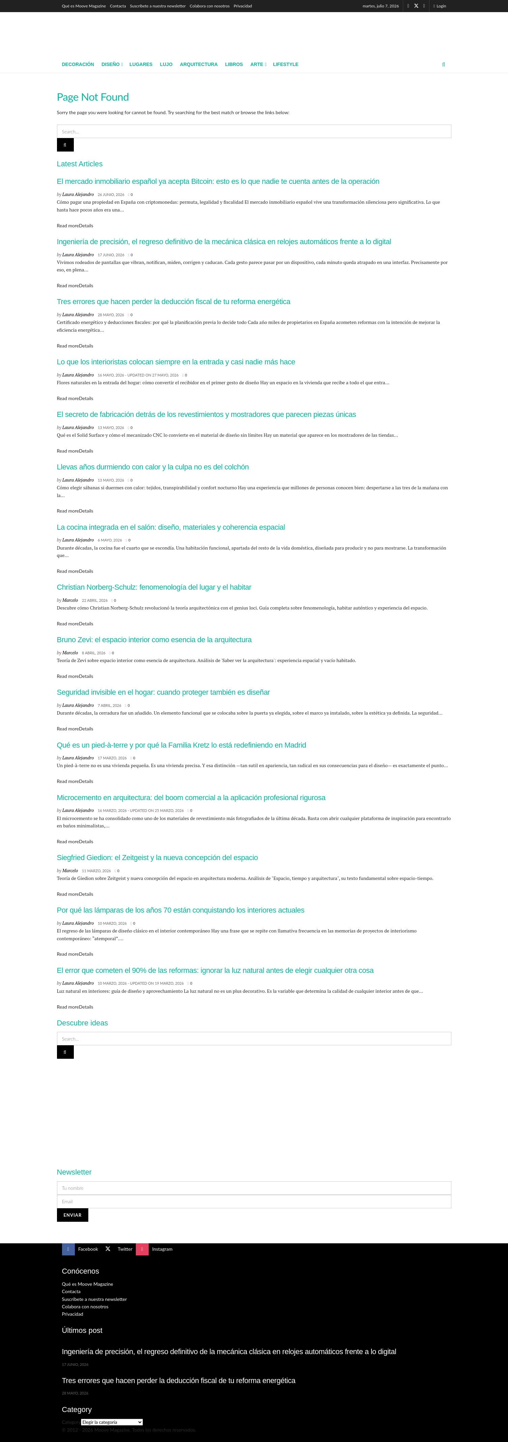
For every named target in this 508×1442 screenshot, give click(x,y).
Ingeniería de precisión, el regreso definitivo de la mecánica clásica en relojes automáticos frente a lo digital (224, 241)
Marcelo (70, 600)
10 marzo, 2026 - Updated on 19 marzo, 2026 (141, 983)
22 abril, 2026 (95, 600)
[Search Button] (443, 64)
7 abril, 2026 (109, 705)
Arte (256, 64)
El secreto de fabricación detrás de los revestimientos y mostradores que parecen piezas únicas (206, 414)
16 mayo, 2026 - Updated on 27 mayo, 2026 (138, 375)
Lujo (166, 64)
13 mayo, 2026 (111, 427)
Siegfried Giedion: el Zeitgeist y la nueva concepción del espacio (157, 857)
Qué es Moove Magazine (84, 5)
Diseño (110, 64)
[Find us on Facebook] (408, 6)
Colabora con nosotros (210, 5)
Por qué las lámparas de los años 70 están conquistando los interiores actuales (180, 910)
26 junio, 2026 (111, 194)
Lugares (140, 64)
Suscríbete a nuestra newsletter (158, 5)
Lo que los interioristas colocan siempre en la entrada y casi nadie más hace (176, 362)
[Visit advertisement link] (254, 1109)
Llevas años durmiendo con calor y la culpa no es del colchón (153, 467)
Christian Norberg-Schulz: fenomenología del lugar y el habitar (154, 587)
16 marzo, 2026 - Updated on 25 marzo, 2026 (141, 810)
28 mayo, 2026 (111, 315)
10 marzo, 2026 (112, 923)
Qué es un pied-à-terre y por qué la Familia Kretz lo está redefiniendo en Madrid (181, 745)
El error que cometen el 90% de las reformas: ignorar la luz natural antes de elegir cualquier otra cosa (215, 970)
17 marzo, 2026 (112, 758)
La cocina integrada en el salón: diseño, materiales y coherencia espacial (171, 527)
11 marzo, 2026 (96, 871)
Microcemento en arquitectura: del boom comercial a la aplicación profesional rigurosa (191, 797)
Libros (234, 64)
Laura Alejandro (78, 194)
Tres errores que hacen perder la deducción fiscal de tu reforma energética (174, 301)
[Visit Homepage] (111, 34)
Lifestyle (285, 64)
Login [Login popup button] (440, 5)
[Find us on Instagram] (424, 6)
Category (71, 1422)
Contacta (118, 5)
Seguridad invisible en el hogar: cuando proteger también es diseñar (163, 692)
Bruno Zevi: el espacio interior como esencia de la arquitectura (154, 639)
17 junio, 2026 (111, 255)
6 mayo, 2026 (110, 540)
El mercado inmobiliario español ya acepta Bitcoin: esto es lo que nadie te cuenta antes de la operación (218, 181)
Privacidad (243, 5)
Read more (75, 225)
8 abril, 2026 (94, 653)
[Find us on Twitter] (416, 6)
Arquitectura (199, 64)
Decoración (78, 64)
